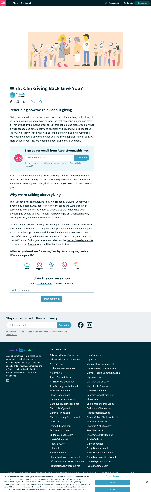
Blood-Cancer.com (60, 394)
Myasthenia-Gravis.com (99, 386)
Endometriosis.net (60, 430)
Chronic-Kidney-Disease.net (65, 417)
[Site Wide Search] (26, 3)
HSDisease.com (58, 452)
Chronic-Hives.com (60, 412)
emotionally (37, 128)
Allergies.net (56, 364)
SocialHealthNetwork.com (101, 452)
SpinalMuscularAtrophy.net (101, 457)
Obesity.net (93, 399)
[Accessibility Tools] (112, 3)
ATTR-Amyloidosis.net (62, 381)
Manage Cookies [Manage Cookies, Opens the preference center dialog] (112, 476)
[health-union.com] (20, 350)
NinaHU (22, 94)
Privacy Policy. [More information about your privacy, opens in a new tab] (78, 489)
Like (26, 266)
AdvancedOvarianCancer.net (65, 359)
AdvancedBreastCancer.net (65, 355)
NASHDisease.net (96, 390)
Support (38, 266)
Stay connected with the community (31, 318)
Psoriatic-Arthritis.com (99, 425)
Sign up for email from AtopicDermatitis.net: (57, 150)
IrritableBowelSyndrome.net (65, 465)
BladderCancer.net (60, 390)
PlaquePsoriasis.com (98, 412)
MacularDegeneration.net (100, 364)
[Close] (147, 482)
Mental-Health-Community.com (104, 372)
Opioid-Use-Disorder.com (100, 403)
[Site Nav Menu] (14, 3)
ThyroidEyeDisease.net (99, 461)
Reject (112, 483)
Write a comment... (21, 290)
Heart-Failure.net (59, 439)
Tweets (32, 244)
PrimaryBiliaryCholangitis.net (102, 417)
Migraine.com (94, 377)
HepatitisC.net (57, 443)
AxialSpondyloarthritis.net (64, 386)
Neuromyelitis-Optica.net (100, 394)
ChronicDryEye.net (60, 408)
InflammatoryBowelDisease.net (67, 461)
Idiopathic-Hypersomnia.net (65, 457)
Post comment (52, 298)
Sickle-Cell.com (95, 439)
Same (75, 266)
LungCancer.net (95, 355)
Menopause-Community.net (102, 368)
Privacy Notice (76, 163)
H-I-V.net (54, 448)
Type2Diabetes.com (97, 465)
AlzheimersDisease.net (62, 368)
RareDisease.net (95, 430)
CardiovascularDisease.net (64, 403)
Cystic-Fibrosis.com (60, 425)
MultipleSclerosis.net (98, 381)
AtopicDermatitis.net (61, 377)
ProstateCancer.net (97, 421)
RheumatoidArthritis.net (100, 434)
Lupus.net (92, 359)
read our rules (44, 283)
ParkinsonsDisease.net (99, 408)
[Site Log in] (128, 3)
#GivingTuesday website (80, 240)
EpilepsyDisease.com (61, 434)
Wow (63, 266)
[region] (75, 482)
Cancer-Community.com (63, 399)
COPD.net (55, 421)
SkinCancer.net (95, 443)
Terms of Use (30, 166)
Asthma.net (56, 372)
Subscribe (142, 3)
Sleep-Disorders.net (97, 448)
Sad (50, 266)
